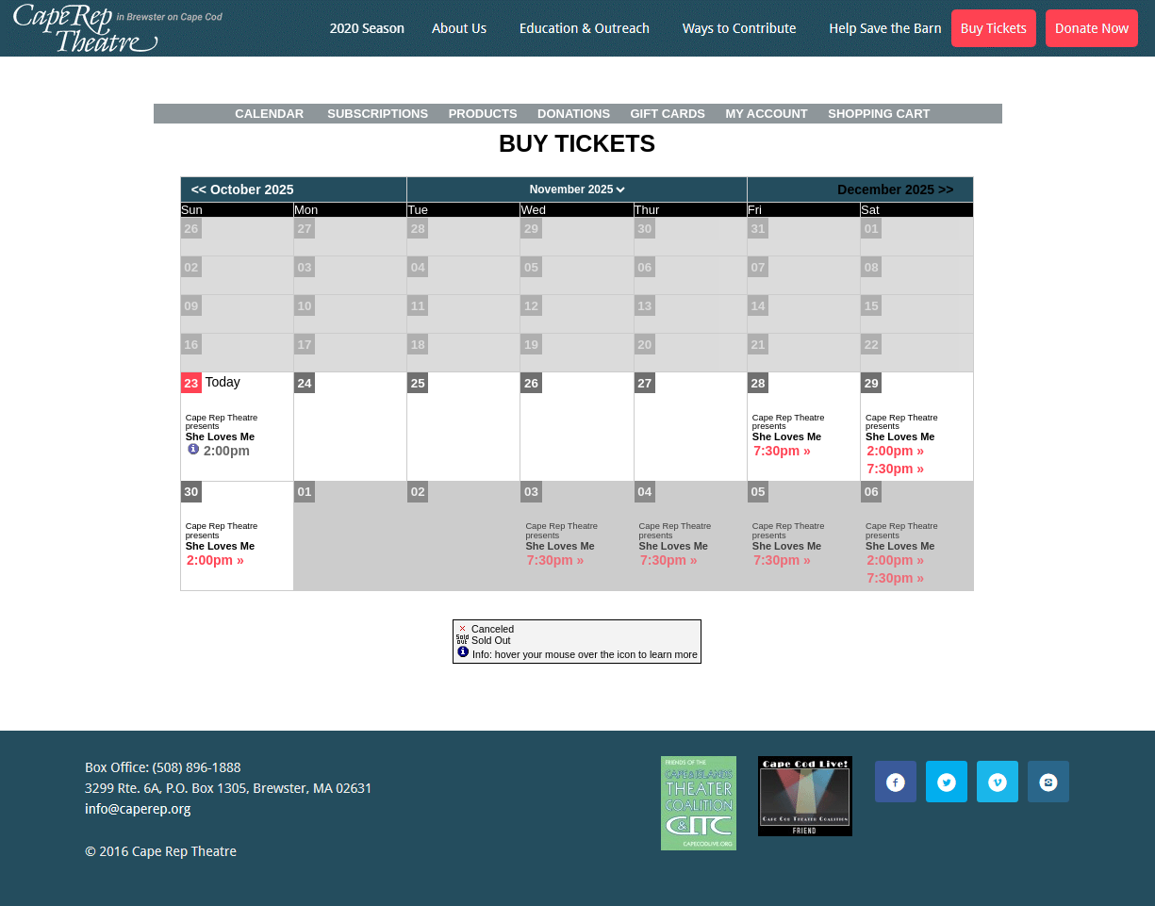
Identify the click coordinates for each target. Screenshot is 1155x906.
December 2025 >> (895, 189)
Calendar (269, 114)
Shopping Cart (879, 114)
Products (483, 114)
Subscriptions (377, 114)
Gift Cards (668, 114)
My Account (765, 114)
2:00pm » (895, 450)
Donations (573, 114)
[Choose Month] (576, 189)
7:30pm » (782, 450)
